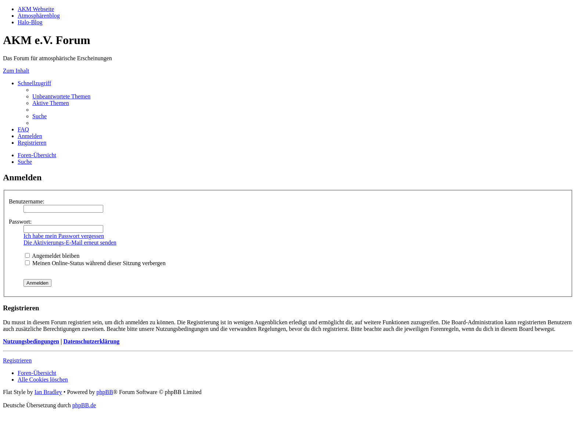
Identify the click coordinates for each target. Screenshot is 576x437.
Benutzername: (26, 201)
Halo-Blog (30, 22)
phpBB (104, 392)
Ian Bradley (48, 392)
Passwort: (20, 222)
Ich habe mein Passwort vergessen (64, 236)
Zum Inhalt (16, 71)
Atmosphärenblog (39, 15)
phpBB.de (84, 405)
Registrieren (17, 360)
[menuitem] (61, 96)
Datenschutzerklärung (91, 341)
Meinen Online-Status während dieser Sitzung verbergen (95, 263)
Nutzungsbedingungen (31, 341)
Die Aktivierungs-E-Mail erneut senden (70, 242)
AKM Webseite (36, 9)
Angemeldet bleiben (52, 256)
